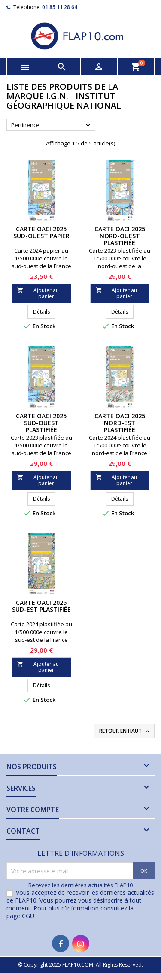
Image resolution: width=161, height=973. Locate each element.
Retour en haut (125, 731)
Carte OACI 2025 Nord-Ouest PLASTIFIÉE (119, 236)
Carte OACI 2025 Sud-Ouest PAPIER (41, 232)
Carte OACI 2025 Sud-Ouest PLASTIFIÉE (41, 423)
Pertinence (52, 125)
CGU (28, 916)
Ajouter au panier (38, 293)
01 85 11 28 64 (59, 7)
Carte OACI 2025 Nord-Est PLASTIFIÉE (119, 423)
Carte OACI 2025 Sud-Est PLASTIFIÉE (41, 605)
